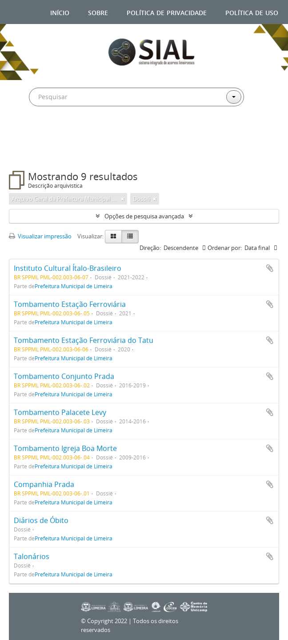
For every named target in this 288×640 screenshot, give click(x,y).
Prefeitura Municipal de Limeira (73, 286)
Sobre (98, 12)
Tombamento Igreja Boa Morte (65, 448)
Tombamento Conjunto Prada (64, 376)
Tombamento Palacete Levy (60, 412)
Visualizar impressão (40, 236)
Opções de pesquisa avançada (144, 216)
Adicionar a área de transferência (269, 268)
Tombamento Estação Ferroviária (70, 304)
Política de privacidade (167, 12)
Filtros (31, 153)
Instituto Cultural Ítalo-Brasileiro (67, 268)
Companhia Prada (44, 484)
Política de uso (251, 12)
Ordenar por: (225, 248)
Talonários (31, 556)
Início (59, 12)
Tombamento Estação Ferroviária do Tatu (83, 340)
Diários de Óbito (41, 520)
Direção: (150, 248)
